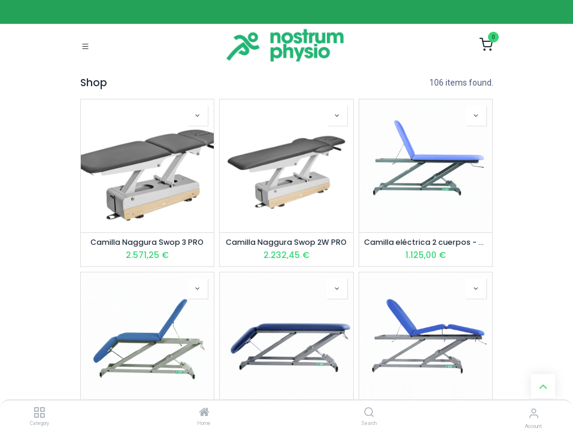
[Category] (39, 413)
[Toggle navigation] (85, 45)
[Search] (369, 413)
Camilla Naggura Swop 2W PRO (286, 242)
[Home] (204, 413)
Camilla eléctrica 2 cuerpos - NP (426, 242)
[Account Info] (533, 413)
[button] (197, 115)
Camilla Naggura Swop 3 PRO (147, 242)
